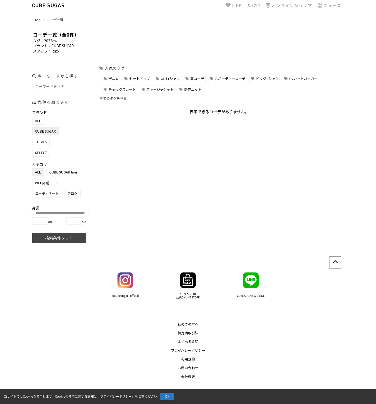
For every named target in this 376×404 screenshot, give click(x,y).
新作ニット (192, 89)
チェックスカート (122, 89)
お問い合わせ (188, 367)
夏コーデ (197, 78)
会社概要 (188, 376)
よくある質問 (188, 341)
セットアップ (139, 78)
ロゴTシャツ (170, 78)
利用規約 (188, 358)
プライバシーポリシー (188, 350)
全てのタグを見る (113, 98)
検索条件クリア (59, 238)
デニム (113, 78)
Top (38, 19)
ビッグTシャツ (267, 78)
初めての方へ (188, 324)
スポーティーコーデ (230, 78)
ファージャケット (160, 89)
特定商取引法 (188, 332)
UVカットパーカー (303, 78)
